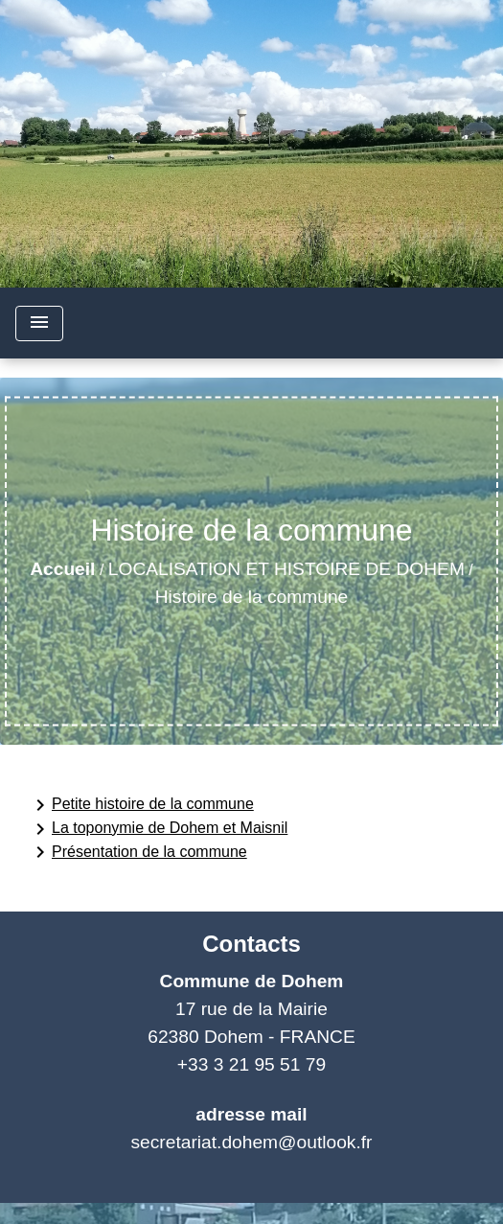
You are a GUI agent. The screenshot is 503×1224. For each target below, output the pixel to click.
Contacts (251, 944)
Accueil (62, 569)
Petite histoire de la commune (141, 805)
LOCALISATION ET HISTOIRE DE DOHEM (286, 569)
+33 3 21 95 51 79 (251, 1064)
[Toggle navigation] (39, 323)
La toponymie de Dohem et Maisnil (158, 829)
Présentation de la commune (138, 852)
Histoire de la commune (252, 597)
